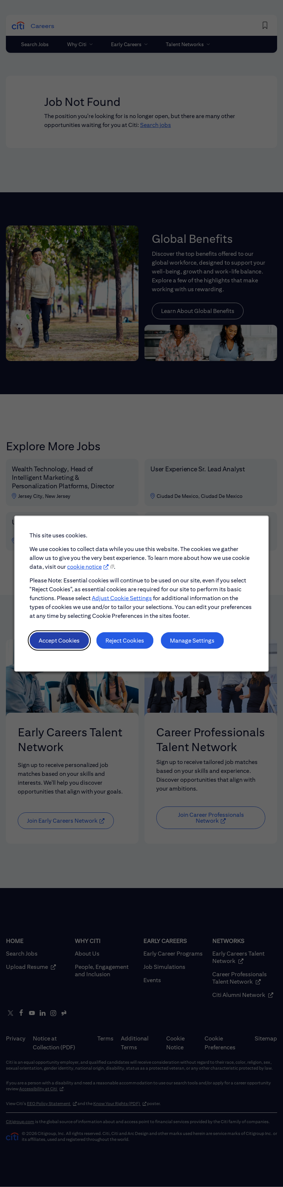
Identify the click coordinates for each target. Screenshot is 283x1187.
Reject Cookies (125, 643)
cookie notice (86, 572)
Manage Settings (190, 643)
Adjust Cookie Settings (123, 602)
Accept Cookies (62, 643)
